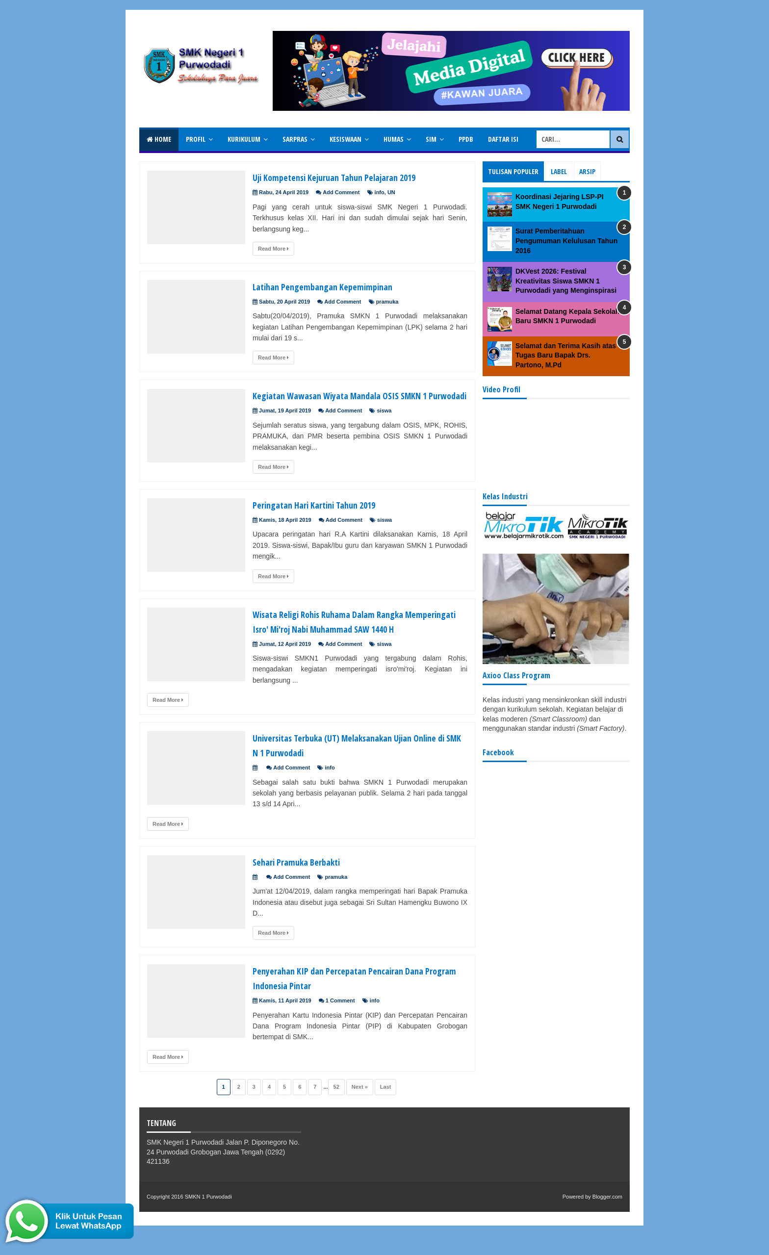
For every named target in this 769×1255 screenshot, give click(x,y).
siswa (384, 425)
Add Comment (341, 192)
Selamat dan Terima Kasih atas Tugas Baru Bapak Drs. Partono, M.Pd (565, 355)
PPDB (466, 139)
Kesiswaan (345, 139)
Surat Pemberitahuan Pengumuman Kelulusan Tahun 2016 (566, 240)
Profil (195, 139)
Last (385, 1116)
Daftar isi (503, 139)
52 (336, 1116)
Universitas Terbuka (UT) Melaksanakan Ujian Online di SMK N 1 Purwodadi (351, 774)
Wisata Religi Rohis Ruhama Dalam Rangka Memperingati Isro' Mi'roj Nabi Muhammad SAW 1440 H (356, 643)
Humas (394, 139)
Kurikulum (244, 139)
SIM (431, 139)
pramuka (387, 302)
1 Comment (340, 1030)
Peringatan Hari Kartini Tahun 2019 (327, 519)
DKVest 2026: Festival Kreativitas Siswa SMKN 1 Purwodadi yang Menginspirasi (565, 280)
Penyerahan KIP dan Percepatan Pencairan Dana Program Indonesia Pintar (357, 1007)
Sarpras (295, 139)
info (379, 192)
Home (159, 139)
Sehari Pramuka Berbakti (306, 890)
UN (391, 192)
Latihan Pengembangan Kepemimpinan (337, 286)
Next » (360, 1116)
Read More (273, 249)
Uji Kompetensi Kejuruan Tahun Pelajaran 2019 (352, 176)
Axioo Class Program (516, 675)
